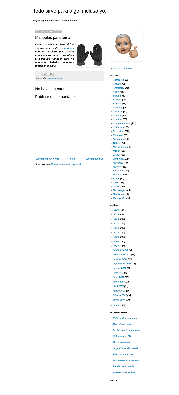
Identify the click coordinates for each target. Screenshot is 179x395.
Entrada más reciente (47, 158)
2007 (117, 246)
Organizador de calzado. (126, 348)
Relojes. (117, 174)
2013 (117, 219)
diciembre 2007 (121, 250)
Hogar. (116, 151)
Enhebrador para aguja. (126, 318)
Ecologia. (118, 135)
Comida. (117, 119)
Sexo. (116, 182)
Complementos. (55, 78)
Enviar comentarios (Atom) (66, 164)
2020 (117, 210)
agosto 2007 (120, 268)
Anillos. (117, 84)
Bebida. (117, 95)
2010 (117, 232)
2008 (117, 241)
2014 (117, 214)
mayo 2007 (119, 281)
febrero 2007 (120, 295)
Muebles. (118, 162)
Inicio (73, 158)
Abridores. (119, 80)
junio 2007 (119, 277)
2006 (117, 305)
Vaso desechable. (122, 324)
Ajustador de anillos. (124, 372)
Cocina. (117, 115)
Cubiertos (118, 127)
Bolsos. (117, 103)
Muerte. (117, 166)
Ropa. (116, 178)
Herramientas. (121, 147)
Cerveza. (118, 111)
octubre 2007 (120, 259)
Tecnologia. (119, 190)
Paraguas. (118, 170)
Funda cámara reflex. (124, 366)
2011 (117, 228)
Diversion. (118, 131)
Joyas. (116, 155)
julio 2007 (118, 272)
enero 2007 (119, 299)
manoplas (68, 48)
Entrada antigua (94, 158)
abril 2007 (118, 286)
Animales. (118, 88)
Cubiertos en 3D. (122, 336)
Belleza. (117, 99)
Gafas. (116, 143)
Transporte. (119, 198)
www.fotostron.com (123, 68)
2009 (117, 237)
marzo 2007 (119, 290)
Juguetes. (118, 158)
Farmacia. (118, 139)
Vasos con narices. (123, 354)
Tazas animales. (122, 342)
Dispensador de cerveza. (126, 360)
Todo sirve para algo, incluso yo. (69, 11)
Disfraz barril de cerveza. (126, 330)
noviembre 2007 (122, 254)
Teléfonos (118, 194)
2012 (117, 223)
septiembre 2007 (122, 263)
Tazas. (116, 186)
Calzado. (118, 107)
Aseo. (116, 91)
